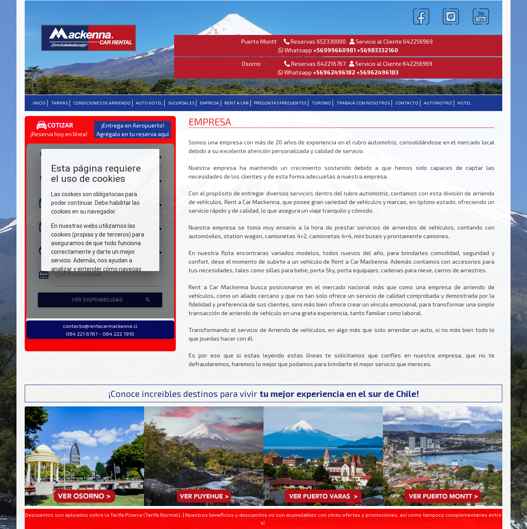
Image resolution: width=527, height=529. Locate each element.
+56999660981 (334, 49)
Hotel (464, 102)
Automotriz (438, 102)
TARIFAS (59, 102)
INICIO (39, 102)
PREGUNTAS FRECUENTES (280, 102)
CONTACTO (406, 102)
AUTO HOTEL (149, 102)
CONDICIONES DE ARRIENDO (102, 102)
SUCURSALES (181, 102)
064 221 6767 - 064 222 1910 (100, 333)
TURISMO (321, 102)
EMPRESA (209, 102)
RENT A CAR (236, 102)
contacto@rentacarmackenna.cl (100, 326)
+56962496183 (378, 72)
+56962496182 (335, 72)
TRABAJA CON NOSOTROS (363, 102)
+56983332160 (377, 49)
